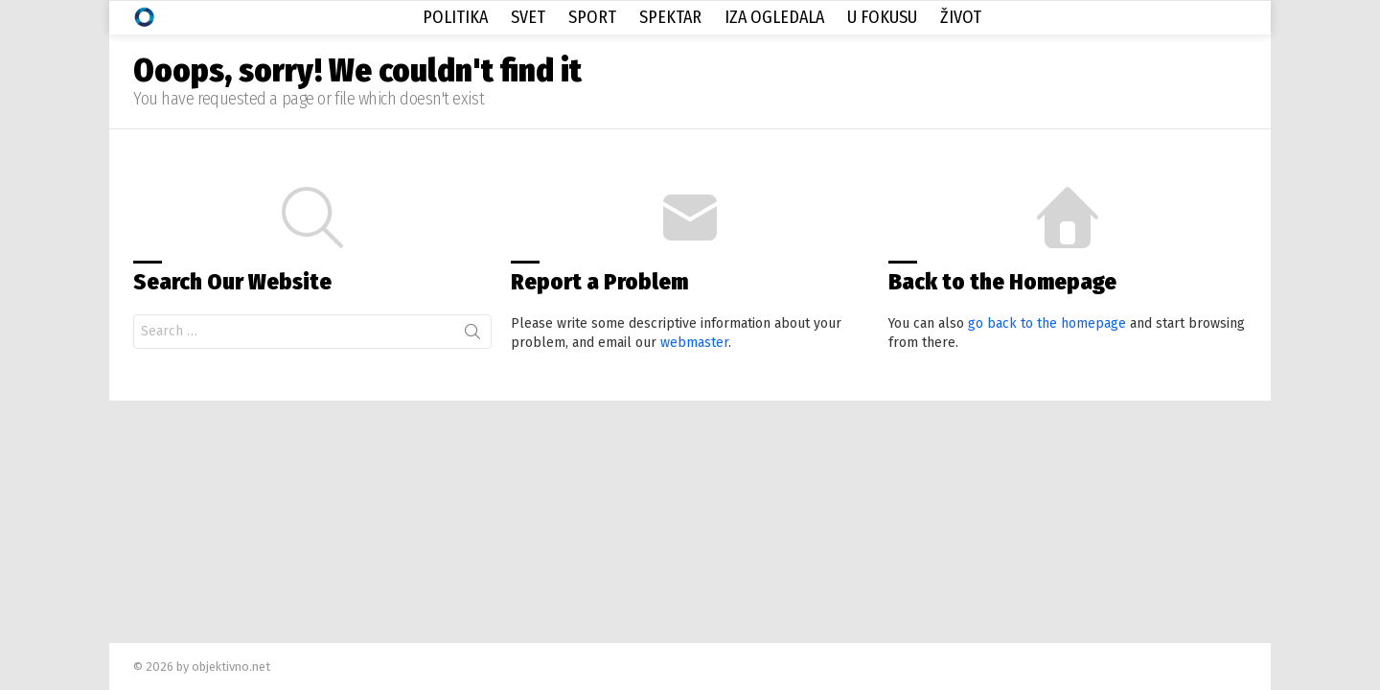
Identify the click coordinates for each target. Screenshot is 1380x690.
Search (472, 335)
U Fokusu (882, 17)
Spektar (670, 17)
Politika (455, 17)
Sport (592, 17)
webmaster (694, 342)
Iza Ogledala (774, 17)
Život (960, 17)
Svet (528, 17)
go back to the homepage (1047, 323)
